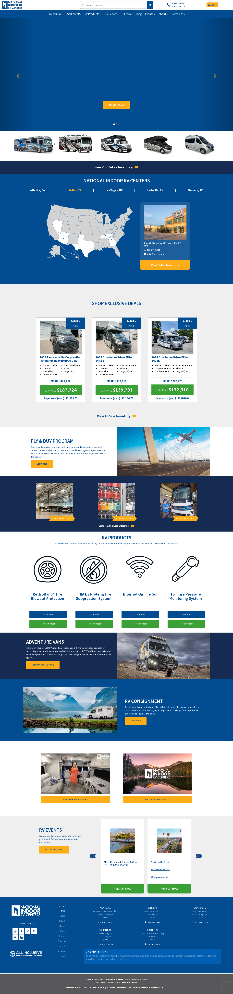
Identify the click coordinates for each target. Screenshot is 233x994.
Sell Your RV (74, 14)
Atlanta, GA (37, 190)
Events (62, 936)
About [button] (162, 14)
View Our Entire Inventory (116, 167)
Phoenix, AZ (195, 190)
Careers (62, 956)
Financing (62, 941)
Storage (62, 926)
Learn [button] (127, 14)
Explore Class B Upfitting (43, 664)
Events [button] (149, 14)
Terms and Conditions (76, 987)
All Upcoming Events (54, 849)
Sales (62, 916)
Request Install (48, 623)
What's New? (117, 105)
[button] (17, 74)
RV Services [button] (112, 14)
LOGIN (212, 5)
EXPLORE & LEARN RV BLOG (157, 799)
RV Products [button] (92, 14)
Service (62, 920)
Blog (139, 14)
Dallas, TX (75, 190)
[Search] (113, 5)
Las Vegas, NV (114, 190)
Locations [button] (177, 14)
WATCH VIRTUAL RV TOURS (75, 799)
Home (62, 910)
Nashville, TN (155, 190)
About (62, 946)
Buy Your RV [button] (54, 14)
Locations (62, 951)
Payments (50, 398)
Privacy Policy (97, 987)
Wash (62, 931)
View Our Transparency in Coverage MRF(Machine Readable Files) (137, 987)
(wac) (60, 398)
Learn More (42, 463)
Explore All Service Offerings (117, 525)
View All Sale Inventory (116, 416)
